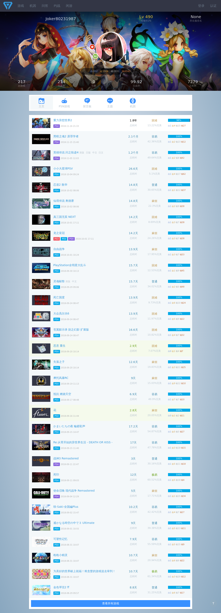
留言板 (87, 103)
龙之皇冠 (59, 233)
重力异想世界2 (62, 120)
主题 (110, 103)
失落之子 (59, 361)
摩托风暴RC (60, 377)
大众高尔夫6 (61, 313)
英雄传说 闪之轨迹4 (66, 152)
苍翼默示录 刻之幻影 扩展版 (71, 329)
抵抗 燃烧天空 (62, 394)
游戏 (21, 6)
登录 (201, 6)
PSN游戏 (64, 103)
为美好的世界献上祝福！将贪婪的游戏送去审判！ (84, 571)
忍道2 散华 (60, 184)
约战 (57, 6)
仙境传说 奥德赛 (63, 200)
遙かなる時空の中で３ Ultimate (73, 522)
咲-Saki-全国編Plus (65, 506)
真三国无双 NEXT (64, 216)
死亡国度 (59, 297)
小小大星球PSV (63, 168)
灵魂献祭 (59, 281)
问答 (45, 6)
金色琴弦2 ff (61, 587)
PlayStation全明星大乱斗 (69, 265)
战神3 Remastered (66, 458)
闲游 (69, 6)
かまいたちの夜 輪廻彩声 (69, 426)
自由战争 (59, 249)
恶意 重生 (59, 345)
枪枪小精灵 (60, 555)
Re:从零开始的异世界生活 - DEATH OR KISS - (83, 442)
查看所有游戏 (110, 603)
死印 (56, 474)
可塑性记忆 (60, 539)
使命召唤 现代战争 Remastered (74, 490)
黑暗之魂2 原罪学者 (66, 136)
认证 (213, 6)
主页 (41, 103)
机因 (33, 6)
